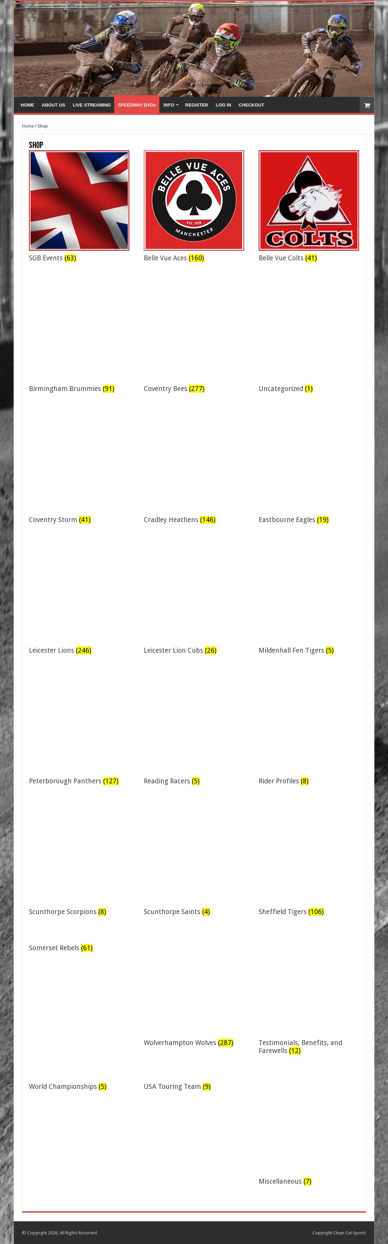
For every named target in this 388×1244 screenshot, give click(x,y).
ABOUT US (53, 105)
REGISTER (196, 105)
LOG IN (223, 105)
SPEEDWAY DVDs (137, 105)
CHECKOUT (251, 105)
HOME (27, 105)
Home (28, 126)
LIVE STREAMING (92, 105)
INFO (168, 105)
